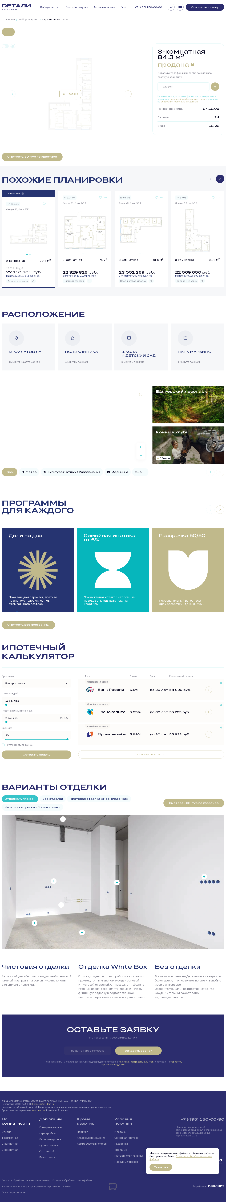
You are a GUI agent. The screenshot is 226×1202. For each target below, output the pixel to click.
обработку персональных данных (179, 101)
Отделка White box (20, 798)
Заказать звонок (138, 1050)
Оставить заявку (205, 7)
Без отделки (52, 798)
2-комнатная (10, 1143)
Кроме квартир (85, 1121)
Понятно (161, 1167)
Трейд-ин (120, 1149)
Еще (140, 471)
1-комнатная (10, 1137)
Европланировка (50, 1139)
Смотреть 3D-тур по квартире (32, 156)
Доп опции (50, 1119)
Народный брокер (126, 1161)
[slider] (6, 705)
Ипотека (120, 1131)
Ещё (123, 7)
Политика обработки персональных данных (26, 1180)
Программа (8, 676)
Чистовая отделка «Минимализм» (32, 807)
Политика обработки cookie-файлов (72, 1180)
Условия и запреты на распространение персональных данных (36, 1186)
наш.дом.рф (38, 1110)
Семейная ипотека (126, 1137)
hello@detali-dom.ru (43, 1104)
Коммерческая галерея (92, 1143)
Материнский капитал (128, 1155)
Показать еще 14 (151, 754)
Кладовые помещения (91, 1137)
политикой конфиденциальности (187, 99)
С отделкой (46, 1151)
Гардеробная (47, 1133)
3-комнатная (10, 1149)
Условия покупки (123, 1121)
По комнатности (16, 1121)
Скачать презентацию (14, 1192)
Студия (6, 1131)
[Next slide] (128, 93)
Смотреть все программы (28, 624)
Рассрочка (121, 1143)
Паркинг (82, 1131)
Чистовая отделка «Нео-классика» (99, 798)
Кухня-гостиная (49, 1145)
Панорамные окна (50, 1127)
